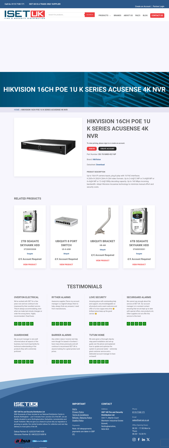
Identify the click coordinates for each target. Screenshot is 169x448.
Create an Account (143, 2)
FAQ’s (137, 10)
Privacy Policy (78, 356)
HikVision (97, 104)
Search (89, 10)
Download (100, 109)
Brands (117, 10)
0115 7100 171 (138, 357)
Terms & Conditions (80, 359)
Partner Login (158, 2)
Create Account (107, 93)
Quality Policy (78, 365)
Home (16, 54)
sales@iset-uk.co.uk (140, 365)
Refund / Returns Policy (82, 362)
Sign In (92, 93)
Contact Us (157, 10)
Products (105, 10)
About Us (128, 10)
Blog (145, 10)
